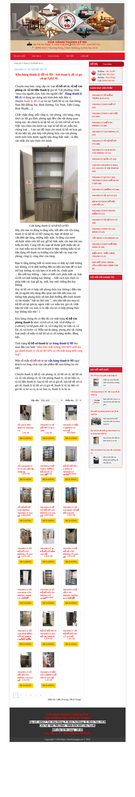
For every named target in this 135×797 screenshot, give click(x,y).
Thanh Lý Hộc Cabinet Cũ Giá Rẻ (71, 426)
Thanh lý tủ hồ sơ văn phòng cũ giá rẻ (25, 549)
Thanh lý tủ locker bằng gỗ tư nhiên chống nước (25, 632)
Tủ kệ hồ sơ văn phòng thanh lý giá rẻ (25, 508)
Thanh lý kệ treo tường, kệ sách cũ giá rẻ (47, 467)
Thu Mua (36, 56)
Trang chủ (19, 56)
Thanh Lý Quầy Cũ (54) (104, 159)
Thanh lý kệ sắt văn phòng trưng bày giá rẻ (70, 590)
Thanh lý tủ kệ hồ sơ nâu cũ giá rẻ (70, 632)
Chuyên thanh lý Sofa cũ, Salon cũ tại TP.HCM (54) (105, 168)
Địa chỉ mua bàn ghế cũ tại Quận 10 (104, 375)
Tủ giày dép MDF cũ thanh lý (25, 426)
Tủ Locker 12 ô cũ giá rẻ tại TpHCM (26, 467)
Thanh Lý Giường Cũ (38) (105, 189)
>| (51, 695)
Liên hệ (84, 56)
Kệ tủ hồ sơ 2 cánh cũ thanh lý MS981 (70, 467)
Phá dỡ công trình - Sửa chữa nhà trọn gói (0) (105, 265)
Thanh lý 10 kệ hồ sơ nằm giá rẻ (47, 549)
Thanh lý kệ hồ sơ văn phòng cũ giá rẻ (70, 549)
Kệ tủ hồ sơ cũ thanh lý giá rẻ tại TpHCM (48, 632)
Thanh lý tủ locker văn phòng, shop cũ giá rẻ (25, 590)
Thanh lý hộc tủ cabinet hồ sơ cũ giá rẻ (48, 673)
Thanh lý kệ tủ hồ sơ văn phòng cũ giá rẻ (48, 508)
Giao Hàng (53, 56)
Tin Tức (70, 56)
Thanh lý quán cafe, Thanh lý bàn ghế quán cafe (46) (105, 180)
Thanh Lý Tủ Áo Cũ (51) (104, 195)
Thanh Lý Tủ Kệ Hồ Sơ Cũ (33, 63)
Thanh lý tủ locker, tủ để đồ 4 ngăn (71, 508)
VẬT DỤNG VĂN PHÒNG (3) (105, 238)
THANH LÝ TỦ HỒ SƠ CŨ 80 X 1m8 (47, 426)
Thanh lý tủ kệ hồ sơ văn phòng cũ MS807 (47, 590)
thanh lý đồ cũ (32, 101)
